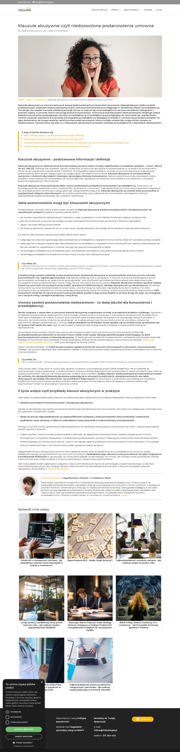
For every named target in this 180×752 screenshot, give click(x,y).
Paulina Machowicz (31, 31)
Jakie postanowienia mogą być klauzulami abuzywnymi (54, 139)
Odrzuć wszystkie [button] (23, 736)
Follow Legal (24, 99)
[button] (24, 742)
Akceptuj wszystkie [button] (23, 729)
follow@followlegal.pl (106, 730)
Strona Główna (99, 10)
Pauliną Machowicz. (58, 468)
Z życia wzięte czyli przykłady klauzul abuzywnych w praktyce (57, 146)
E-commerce (61, 31)
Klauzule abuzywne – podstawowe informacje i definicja (54, 135)
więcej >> (126, 495)
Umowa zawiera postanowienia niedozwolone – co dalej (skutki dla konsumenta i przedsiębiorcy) (76, 142)
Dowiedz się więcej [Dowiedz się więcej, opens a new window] (25, 706)
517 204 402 (25, 2)
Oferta (114, 10)
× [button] (42, 682)
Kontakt (148, 10)
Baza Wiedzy (131, 10)
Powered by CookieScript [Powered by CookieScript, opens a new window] (24, 746)
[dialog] (24, 714)
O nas (159, 10)
